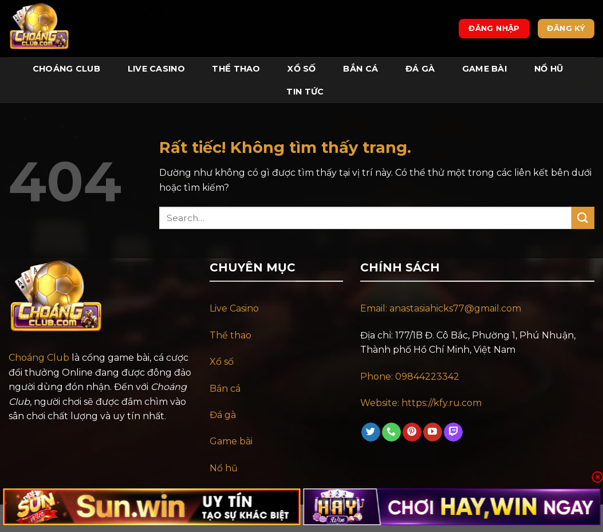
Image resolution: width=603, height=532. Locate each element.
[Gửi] (583, 218)
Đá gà (223, 414)
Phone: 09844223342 (409, 376)
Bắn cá (225, 388)
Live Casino (156, 69)
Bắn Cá (360, 69)
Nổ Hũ (548, 69)
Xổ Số (301, 69)
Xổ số (222, 361)
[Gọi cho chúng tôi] (391, 432)
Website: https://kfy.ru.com (422, 402)
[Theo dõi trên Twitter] (370, 432)
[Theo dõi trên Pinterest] (412, 432)
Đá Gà (420, 69)
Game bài (231, 441)
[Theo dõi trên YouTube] (432, 432)
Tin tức (305, 91)
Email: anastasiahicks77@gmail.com (440, 308)
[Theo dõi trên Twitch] (453, 432)
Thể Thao (236, 69)
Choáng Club (66, 69)
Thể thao (230, 335)
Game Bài (484, 69)
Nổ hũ (224, 468)
